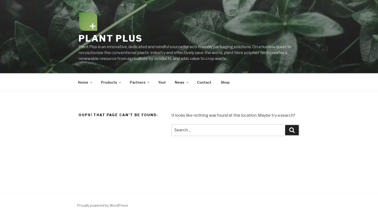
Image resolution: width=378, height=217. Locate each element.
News (182, 82)
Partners (140, 82)
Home (85, 82)
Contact (204, 82)
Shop (225, 82)
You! (162, 82)
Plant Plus (110, 38)
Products (111, 82)
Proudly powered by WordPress (102, 205)
